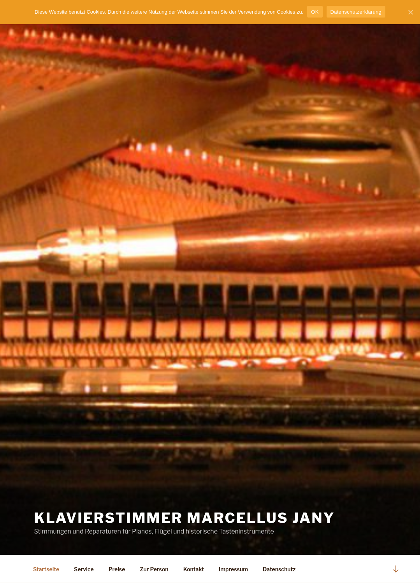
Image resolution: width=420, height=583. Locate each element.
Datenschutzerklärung (355, 12)
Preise (117, 569)
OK (314, 12)
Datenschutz (279, 569)
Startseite (46, 569)
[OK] (410, 12)
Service (84, 569)
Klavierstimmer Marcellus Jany (184, 518)
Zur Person (154, 569)
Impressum (233, 569)
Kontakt (193, 569)
